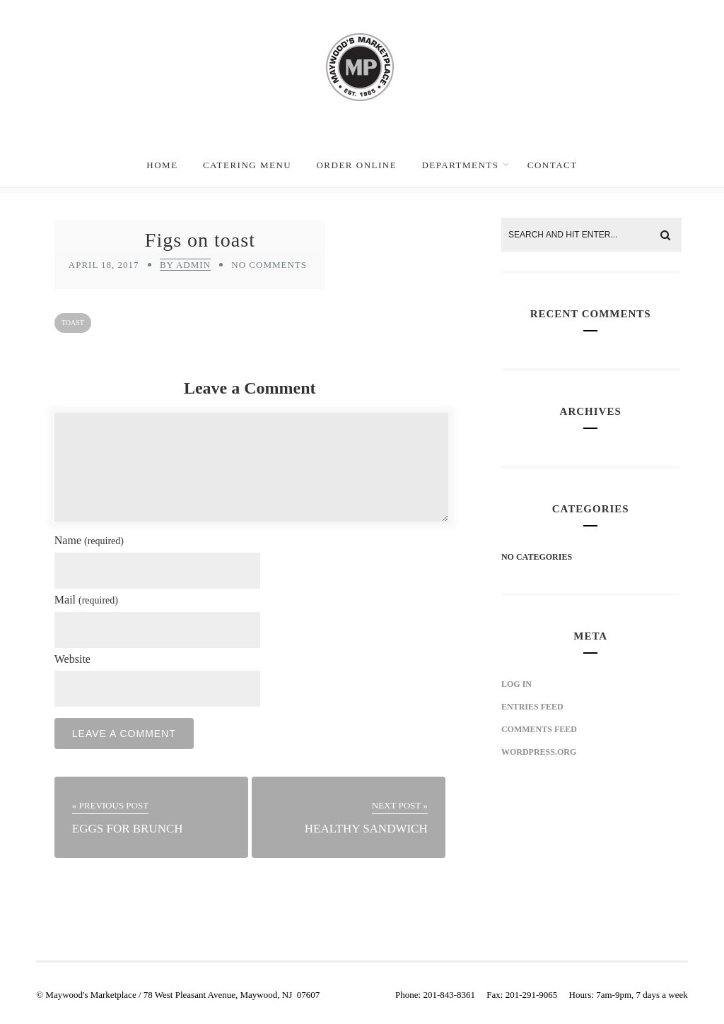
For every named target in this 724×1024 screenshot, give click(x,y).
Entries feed (532, 707)
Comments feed (539, 729)
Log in (516, 684)
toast (73, 322)
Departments (459, 165)
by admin (185, 264)
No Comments (269, 264)
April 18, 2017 (104, 264)
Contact (552, 165)
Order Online (356, 165)
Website (72, 659)
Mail (86, 600)
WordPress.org (538, 752)
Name (89, 540)
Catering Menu (247, 165)
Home (161, 165)
